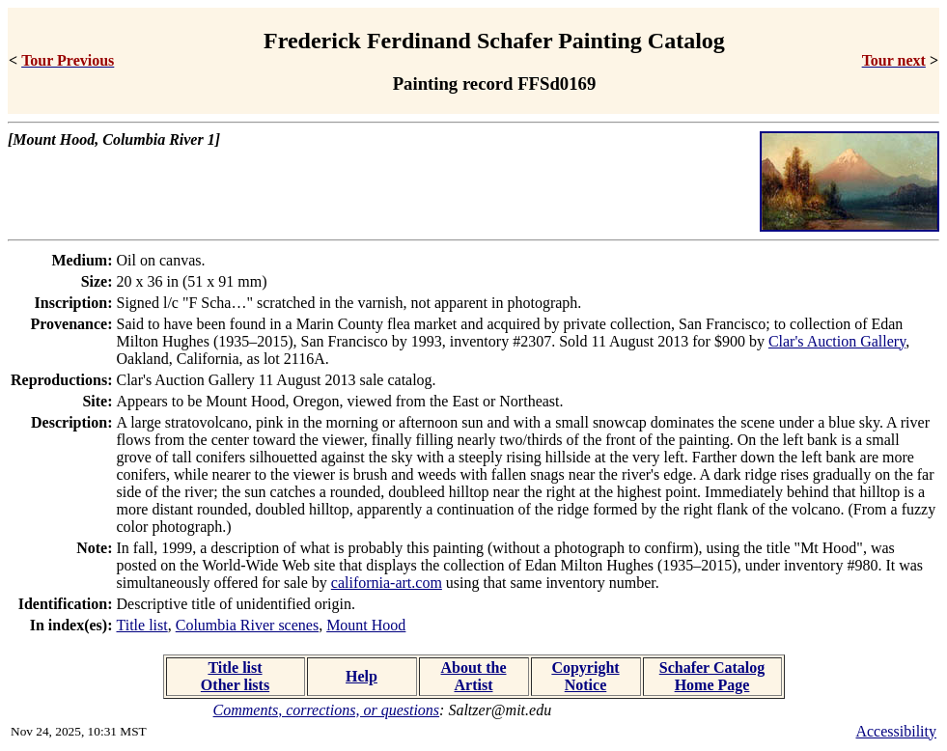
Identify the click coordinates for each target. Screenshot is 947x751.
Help (361, 676)
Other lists (235, 685)
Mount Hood (365, 625)
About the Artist (473, 676)
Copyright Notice (585, 676)
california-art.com (386, 582)
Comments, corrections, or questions (326, 710)
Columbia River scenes (247, 625)
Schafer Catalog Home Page (712, 676)
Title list (142, 625)
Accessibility (895, 731)
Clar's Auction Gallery (836, 341)
